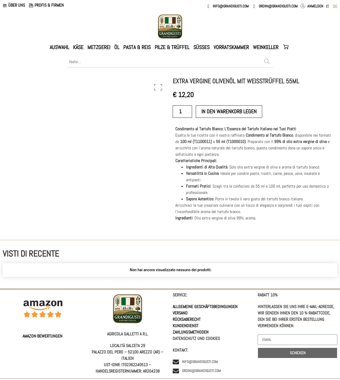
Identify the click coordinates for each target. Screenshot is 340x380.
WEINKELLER (265, 47)
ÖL (116, 47)
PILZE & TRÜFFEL (172, 47)
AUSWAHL (59, 47)
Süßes (201, 47)
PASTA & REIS (137, 47)
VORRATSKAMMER (231, 47)
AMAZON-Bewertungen (42, 336)
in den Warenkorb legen (229, 111)
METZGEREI (98, 47)
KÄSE (78, 47)
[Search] (267, 62)
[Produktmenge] (182, 111)
